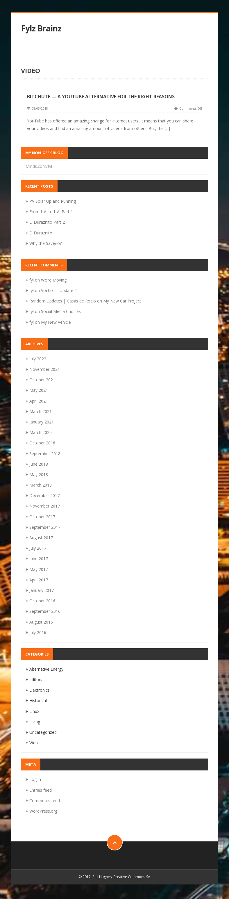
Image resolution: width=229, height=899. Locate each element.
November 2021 (44, 369)
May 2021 (38, 390)
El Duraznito (40, 233)
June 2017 (38, 558)
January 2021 (41, 422)
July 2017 (37, 548)
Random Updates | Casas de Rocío (62, 301)
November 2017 (44, 506)
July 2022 (37, 359)
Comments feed (44, 800)
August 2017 (41, 537)
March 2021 (40, 411)
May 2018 (38, 474)
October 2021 (42, 379)
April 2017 (38, 580)
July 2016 (37, 632)
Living (34, 721)
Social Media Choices (61, 311)
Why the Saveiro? (45, 243)
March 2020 (40, 432)
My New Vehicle (56, 322)
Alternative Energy (46, 669)
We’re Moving (54, 280)
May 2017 (38, 569)
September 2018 (44, 453)
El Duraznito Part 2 (47, 222)
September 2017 (44, 527)
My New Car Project (122, 301)
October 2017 (42, 516)
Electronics (39, 690)
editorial (36, 679)
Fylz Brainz (41, 28)
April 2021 (38, 401)
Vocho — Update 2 (59, 290)
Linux (34, 711)
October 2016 (42, 601)
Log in (35, 779)
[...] (167, 128)
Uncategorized (43, 732)
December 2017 (44, 495)
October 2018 (42, 443)
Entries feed (40, 790)
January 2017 (41, 590)
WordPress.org (43, 811)
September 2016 (44, 611)
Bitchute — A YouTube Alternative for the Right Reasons (101, 96)
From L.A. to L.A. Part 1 (51, 211)
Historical (38, 700)
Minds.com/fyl (39, 166)
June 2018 (38, 464)
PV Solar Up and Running (52, 201)
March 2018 (40, 485)
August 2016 (41, 622)
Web (33, 742)
